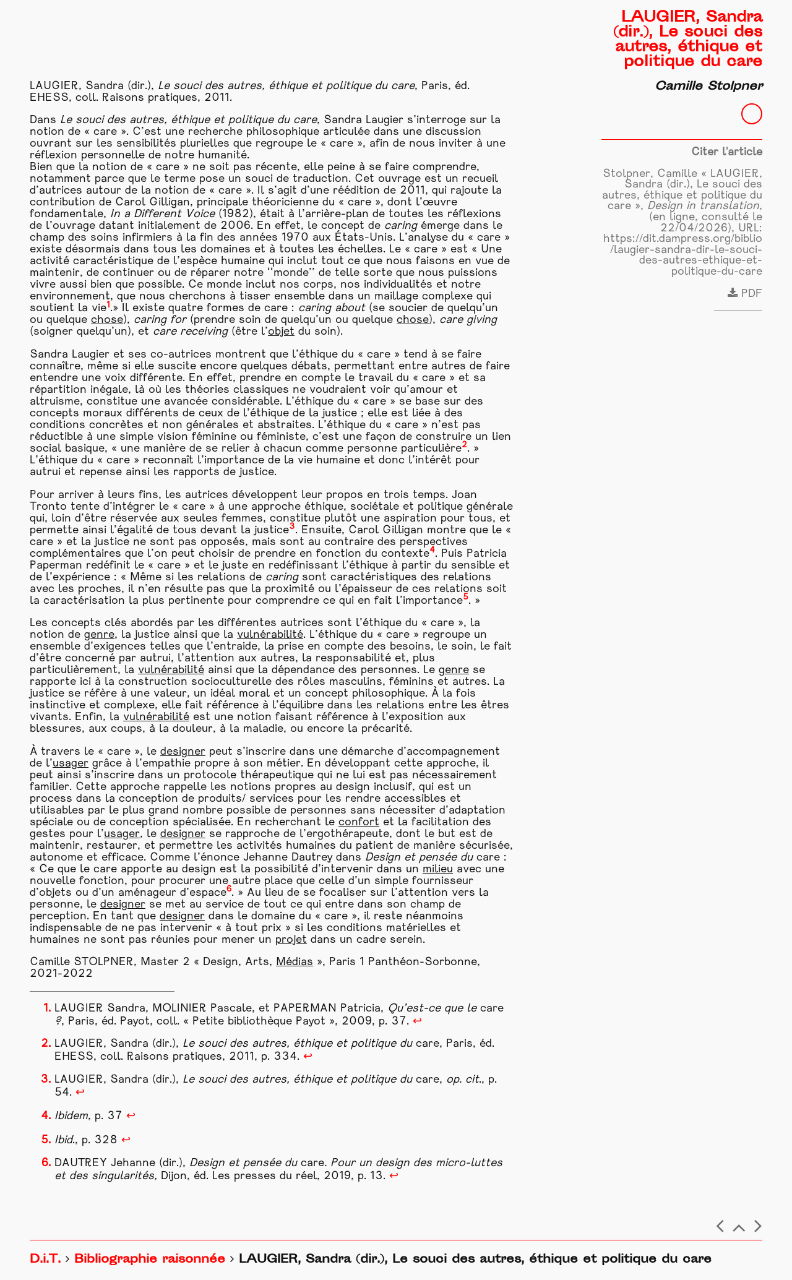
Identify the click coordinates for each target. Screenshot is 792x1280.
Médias (294, 962)
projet (291, 940)
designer (182, 752)
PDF (745, 294)
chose (107, 320)
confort (358, 822)
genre (99, 635)
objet (281, 332)
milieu (438, 869)
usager (70, 763)
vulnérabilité (270, 635)
